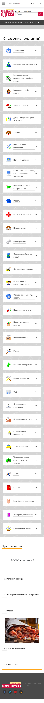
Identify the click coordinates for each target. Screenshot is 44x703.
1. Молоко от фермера (13, 579)
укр (39, 4)
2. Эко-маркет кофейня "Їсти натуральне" (21, 595)
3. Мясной (8, 611)
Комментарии (32, 683)
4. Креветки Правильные (14, 648)
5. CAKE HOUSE (11, 664)
